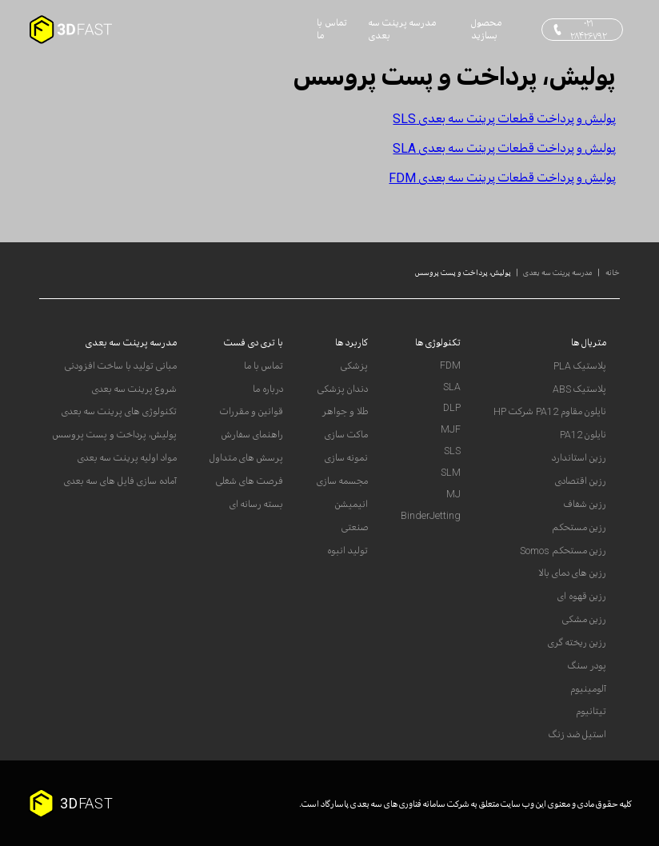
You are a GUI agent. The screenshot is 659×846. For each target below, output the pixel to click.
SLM (451, 472)
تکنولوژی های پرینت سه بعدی (119, 411)
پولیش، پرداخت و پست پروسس (464, 272)
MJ (453, 494)
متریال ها (588, 343)
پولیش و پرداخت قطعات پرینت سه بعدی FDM (502, 178)
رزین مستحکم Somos (563, 551)
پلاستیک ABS (579, 389)
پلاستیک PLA (579, 366)
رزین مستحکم (579, 527)
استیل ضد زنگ (577, 734)
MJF (451, 429)
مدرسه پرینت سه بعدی (557, 272)
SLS (452, 451)
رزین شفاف (585, 504)
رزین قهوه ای (581, 596)
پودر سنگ (587, 666)
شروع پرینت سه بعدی (134, 389)
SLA (452, 387)
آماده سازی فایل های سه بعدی (120, 481)
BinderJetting (431, 515)
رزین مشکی (584, 619)
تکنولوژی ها (438, 343)
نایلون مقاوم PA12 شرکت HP (549, 411)
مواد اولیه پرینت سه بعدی (127, 458)
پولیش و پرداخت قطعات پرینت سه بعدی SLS (504, 118)
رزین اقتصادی (580, 481)
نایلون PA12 (583, 435)
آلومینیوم (588, 689)
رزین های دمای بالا (572, 573)
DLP (452, 407)
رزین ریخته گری (577, 642)
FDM (450, 365)
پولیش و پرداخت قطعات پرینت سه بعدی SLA (504, 148)
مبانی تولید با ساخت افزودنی (121, 366)
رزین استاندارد (579, 458)
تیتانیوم (591, 711)
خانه (612, 272)
